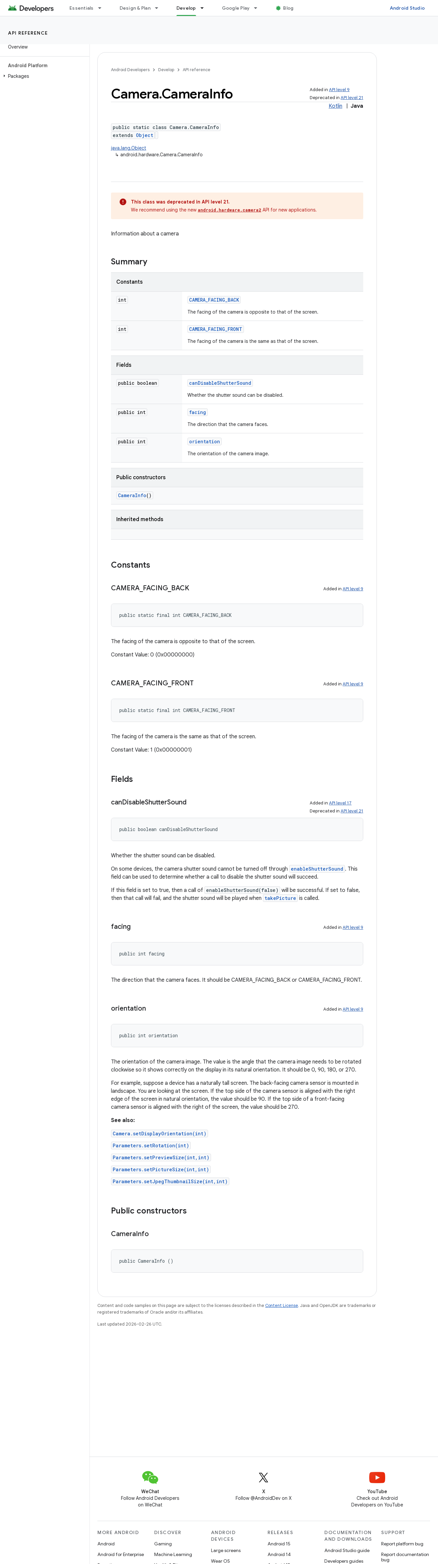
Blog (288, 8)
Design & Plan (135, 8)
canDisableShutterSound (220, 383)
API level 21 (352, 97)
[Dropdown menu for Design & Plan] (159, 8)
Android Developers (130, 69)
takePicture (280, 898)
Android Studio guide (347, 1550)
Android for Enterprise (120, 1554)
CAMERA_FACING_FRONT (215, 329)
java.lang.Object (128, 148)
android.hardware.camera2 (229, 210)
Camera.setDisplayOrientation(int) (159, 1133)
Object (144, 135)
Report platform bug (402, 1544)
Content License (281, 1305)
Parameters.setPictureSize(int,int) (161, 1169)
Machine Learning (173, 1554)
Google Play (236, 8)
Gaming (163, 1544)
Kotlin (335, 106)
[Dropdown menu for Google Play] (259, 8)
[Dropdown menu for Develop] (205, 8)
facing (197, 412)
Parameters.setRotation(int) (151, 1145)
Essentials (81, 8)
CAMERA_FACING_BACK (214, 300)
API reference (28, 33)
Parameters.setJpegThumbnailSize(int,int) (170, 1181)
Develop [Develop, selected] (186, 8)
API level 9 (339, 89)
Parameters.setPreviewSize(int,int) (161, 1157)
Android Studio (407, 8)
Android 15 (279, 1544)
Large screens (226, 1550)
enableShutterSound (317, 869)
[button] (43, 76)
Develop (166, 69)
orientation (204, 441)
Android (106, 1544)
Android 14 (279, 1554)
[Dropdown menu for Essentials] (103, 8)
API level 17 (340, 803)
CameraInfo (132, 495)
